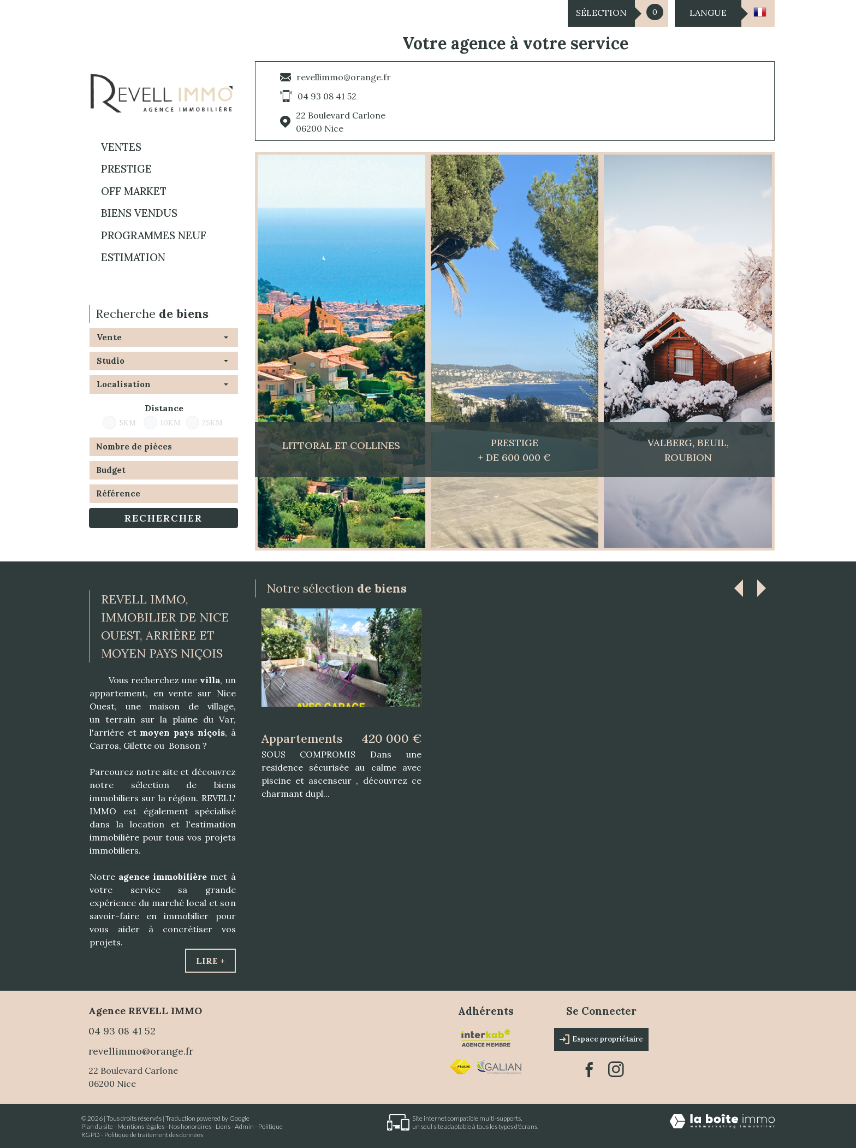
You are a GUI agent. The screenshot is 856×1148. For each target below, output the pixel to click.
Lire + (210, 960)
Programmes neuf (153, 235)
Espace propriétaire (601, 1039)
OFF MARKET (134, 191)
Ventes (121, 146)
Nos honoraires (190, 1126)
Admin (244, 1126)
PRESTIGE (126, 168)
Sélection (601, 12)
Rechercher (163, 518)
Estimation (133, 257)
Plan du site (97, 1126)
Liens (223, 1126)
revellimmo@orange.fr (343, 77)
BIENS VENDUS (139, 213)
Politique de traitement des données (153, 1135)
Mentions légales (140, 1126)
